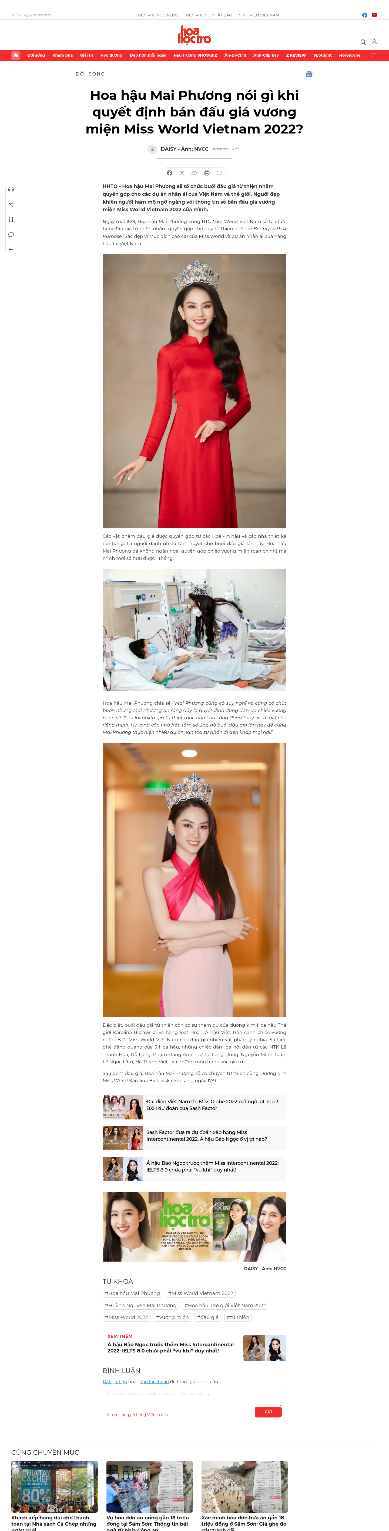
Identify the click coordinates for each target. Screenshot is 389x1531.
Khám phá (62, 55)
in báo (207, 173)
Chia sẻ (11, 204)
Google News (309, 74)
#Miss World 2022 (126, 1317)
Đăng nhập (115, 1381)
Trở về (11, 249)
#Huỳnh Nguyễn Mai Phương (140, 1306)
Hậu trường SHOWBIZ (195, 55)
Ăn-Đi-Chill (235, 55)
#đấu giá (208, 1317)
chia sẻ (169, 173)
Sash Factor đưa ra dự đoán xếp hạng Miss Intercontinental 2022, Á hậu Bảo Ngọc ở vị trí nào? (206, 1135)
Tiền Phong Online (158, 15)
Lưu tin (11, 219)
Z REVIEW (296, 55)
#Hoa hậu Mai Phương (132, 1293)
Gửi (268, 1411)
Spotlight (322, 55)
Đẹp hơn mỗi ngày (148, 55)
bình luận (219, 173)
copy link (194, 173)
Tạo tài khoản (154, 1381)
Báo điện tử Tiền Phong (195, 35)
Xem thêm (373, 55)
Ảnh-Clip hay (266, 55)
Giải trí (86, 55)
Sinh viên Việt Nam (259, 15)
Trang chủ (15, 55)
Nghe (11, 189)
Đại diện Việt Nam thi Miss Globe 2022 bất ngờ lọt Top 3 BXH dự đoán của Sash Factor (212, 1105)
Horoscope (350, 55)
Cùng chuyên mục (45, 1452)
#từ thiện (238, 1317)
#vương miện (172, 1317)
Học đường (111, 55)
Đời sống (36, 55)
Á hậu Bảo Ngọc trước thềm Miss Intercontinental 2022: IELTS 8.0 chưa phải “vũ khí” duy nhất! (212, 1166)
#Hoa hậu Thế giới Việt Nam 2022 (225, 1306)
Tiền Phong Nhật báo (209, 15)
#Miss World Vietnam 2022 (200, 1293)
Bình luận (11, 234)
